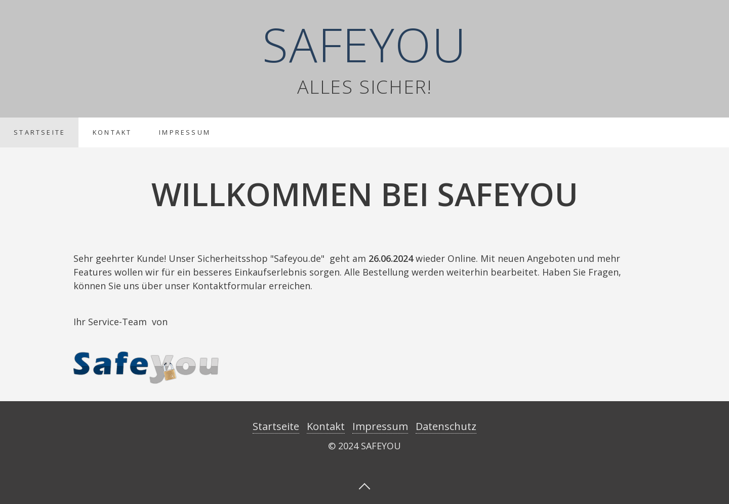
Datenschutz (446, 426)
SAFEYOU (364, 44)
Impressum (185, 132)
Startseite (39, 132)
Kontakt (112, 132)
